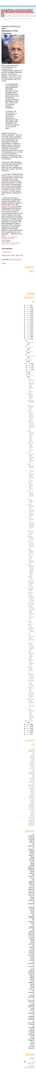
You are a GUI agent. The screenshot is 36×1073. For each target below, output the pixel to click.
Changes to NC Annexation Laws (31, 477)
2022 (28, 313)
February (31, 375)
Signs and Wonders (31, 402)
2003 (28, 734)
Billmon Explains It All (31, 537)
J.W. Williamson (30, 1062)
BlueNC (31, 762)
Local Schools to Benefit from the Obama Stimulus (31, 523)
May (29, 367)
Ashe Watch (32, 755)
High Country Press (31, 778)
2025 (28, 307)
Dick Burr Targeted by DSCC (31, 584)
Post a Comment (6, 252)
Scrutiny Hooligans (31, 805)
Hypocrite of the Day (31, 407)
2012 (28, 333)
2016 (28, 325)
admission (5, 191)
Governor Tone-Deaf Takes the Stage (31, 446)
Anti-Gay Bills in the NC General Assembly (31, 425)
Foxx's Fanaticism (31, 561)
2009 (28, 339)
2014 (28, 329)
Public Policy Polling (32, 801)
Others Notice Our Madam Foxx (31, 662)
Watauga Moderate (31, 824)
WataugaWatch (17, 12)
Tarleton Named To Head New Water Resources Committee (31, 612)
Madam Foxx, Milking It (31, 669)
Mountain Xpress (31, 785)
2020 (28, 317)
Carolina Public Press (31, 765)
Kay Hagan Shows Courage (31, 494)
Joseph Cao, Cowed (31, 578)
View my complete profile (29, 1066)
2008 (28, 724)
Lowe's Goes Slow (30, 500)
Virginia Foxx (14, 244)
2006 (28, 728)
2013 (28, 331)
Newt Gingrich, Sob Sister (31, 654)
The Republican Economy (31, 638)
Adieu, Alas (30, 625)
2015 (28, 327)
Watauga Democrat (31, 821)
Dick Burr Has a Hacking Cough (31, 676)
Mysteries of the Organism (31, 630)
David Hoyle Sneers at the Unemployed (31, 415)
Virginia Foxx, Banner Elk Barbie (31, 486)
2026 (28, 305)
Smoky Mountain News (31, 809)
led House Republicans (13, 176)
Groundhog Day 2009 (31, 695)
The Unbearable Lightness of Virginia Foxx (31, 457)
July (29, 363)
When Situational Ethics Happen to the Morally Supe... (31, 510)
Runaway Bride (31, 589)
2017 (28, 323)
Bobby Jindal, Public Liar (30, 396)
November (30, 347)
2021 (28, 315)
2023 (28, 311)
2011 (28, 335)
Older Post (19, 255)
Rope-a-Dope (30, 592)
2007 (28, 726)
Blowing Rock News (31, 759)
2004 (28, 732)
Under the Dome (31, 818)
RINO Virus (30, 621)
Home (13, 255)
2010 (28, 337)
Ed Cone (31, 772)
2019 (28, 319)
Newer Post (6, 255)
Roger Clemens (6, 244)
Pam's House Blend (32, 793)
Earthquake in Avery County (31, 683)
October (30, 351)
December (30, 342)
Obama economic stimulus (13, 242)
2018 (28, 321)
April (29, 369)
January (30, 721)
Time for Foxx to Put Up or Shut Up (31, 544)
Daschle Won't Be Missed (31, 689)
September (30, 356)
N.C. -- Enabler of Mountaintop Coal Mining (31, 383)
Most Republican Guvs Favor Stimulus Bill (31, 714)
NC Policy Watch (31, 789)
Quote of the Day (31, 603)
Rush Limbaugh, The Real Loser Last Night (31, 435)
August (30, 360)
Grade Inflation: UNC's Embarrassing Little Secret (31, 569)
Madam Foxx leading (9, 206)
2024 (28, 309)
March (30, 371)
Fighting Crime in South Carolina (31, 598)
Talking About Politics (32, 813)
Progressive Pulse (31, 797)
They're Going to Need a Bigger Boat (31, 646)
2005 (28, 730)
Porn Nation (30, 390)
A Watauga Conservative (31, 750)
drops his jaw (13, 77)
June (29, 365)
